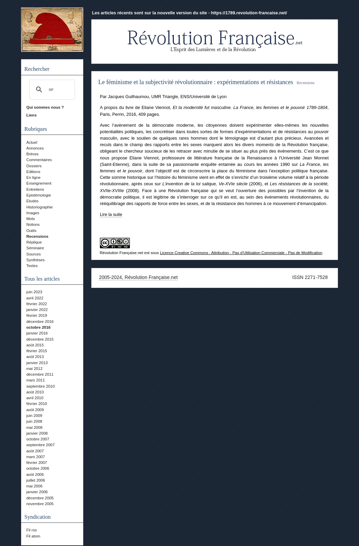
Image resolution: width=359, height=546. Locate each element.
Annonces (35, 148)
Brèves (32, 154)
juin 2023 (34, 292)
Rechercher (37, 69)
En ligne (33, 177)
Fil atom (33, 536)
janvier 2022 (37, 310)
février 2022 (36, 304)
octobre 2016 (38, 327)
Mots (30, 219)
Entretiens (35, 189)
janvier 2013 (37, 363)
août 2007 (35, 451)
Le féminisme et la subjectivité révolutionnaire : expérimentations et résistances (195, 82)
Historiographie (39, 207)
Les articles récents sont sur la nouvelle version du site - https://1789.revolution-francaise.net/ (189, 12)
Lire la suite (111, 214)
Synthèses (35, 260)
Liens (31, 115)
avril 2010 (34, 398)
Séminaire (35, 248)
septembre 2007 (40, 445)
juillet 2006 (35, 480)
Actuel (31, 142)
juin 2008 (34, 421)
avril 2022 (34, 298)
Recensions (37, 236)
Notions (33, 224)
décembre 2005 (40, 498)
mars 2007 (35, 457)
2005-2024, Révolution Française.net (138, 277)
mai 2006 (34, 486)
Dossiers (34, 166)
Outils (31, 231)
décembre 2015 (40, 339)
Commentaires (39, 160)
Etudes (32, 201)
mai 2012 (34, 368)
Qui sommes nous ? (45, 107)
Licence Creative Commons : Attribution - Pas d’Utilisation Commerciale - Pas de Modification (241, 253)
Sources (33, 254)
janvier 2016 (37, 333)
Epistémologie (38, 195)
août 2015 (35, 345)
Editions (33, 172)
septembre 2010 (40, 386)
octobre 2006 (37, 468)
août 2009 (35, 410)
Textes (32, 266)
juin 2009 (34, 416)
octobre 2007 (37, 439)
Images (32, 213)
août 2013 (35, 357)
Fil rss (31, 530)
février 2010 (36, 404)
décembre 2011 (40, 374)
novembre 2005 (40, 504)
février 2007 (36, 463)
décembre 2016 (40, 321)
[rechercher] (51, 89)
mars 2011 (35, 380)
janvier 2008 (37, 433)
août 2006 (35, 474)
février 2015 (36, 351)
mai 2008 (34, 427)
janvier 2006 (37, 492)
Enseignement (38, 183)
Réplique (34, 242)
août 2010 (35, 392)
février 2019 (36, 315)
